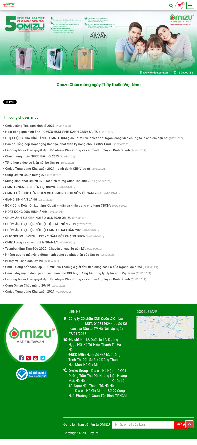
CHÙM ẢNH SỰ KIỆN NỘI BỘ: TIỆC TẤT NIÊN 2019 (40, 224)
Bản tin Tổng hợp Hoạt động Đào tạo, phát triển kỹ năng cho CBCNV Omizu (59, 144)
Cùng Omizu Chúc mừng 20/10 (27, 285)
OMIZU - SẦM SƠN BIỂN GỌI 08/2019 (32, 187)
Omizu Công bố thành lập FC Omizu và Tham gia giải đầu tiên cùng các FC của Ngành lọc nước (73, 267)
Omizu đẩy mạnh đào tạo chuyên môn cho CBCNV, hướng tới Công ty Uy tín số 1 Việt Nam (70, 273)
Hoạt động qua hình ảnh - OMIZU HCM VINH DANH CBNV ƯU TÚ (51, 132)
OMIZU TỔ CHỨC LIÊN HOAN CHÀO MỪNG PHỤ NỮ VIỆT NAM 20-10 (54, 193)
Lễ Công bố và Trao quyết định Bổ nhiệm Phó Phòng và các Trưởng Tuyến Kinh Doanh (67, 150)
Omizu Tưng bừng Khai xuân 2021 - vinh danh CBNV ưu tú (47, 169)
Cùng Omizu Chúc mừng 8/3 (25, 175)
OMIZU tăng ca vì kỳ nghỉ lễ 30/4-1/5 (32, 242)
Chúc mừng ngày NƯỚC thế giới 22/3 (32, 156)
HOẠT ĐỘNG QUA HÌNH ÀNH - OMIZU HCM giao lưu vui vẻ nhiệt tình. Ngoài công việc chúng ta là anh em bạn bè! (86, 138)
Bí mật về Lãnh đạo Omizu (24, 261)
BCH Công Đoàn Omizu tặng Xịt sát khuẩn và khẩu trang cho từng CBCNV (58, 205)
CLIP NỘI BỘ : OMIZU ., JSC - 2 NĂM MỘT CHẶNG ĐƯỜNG (46, 236)
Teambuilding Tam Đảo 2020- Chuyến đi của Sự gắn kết (45, 249)
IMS (98, 433)
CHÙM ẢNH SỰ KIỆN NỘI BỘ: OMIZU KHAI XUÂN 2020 (44, 230)
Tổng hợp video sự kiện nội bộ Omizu (32, 163)
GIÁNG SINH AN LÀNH (21, 199)
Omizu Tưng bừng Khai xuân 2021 (30, 291)
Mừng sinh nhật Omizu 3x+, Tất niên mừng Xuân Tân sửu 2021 (50, 181)
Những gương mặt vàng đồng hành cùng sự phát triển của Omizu (52, 255)
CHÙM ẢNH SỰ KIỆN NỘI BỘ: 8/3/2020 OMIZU (38, 218)
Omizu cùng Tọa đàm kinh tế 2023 (30, 126)
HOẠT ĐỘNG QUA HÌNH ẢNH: (26, 212)
